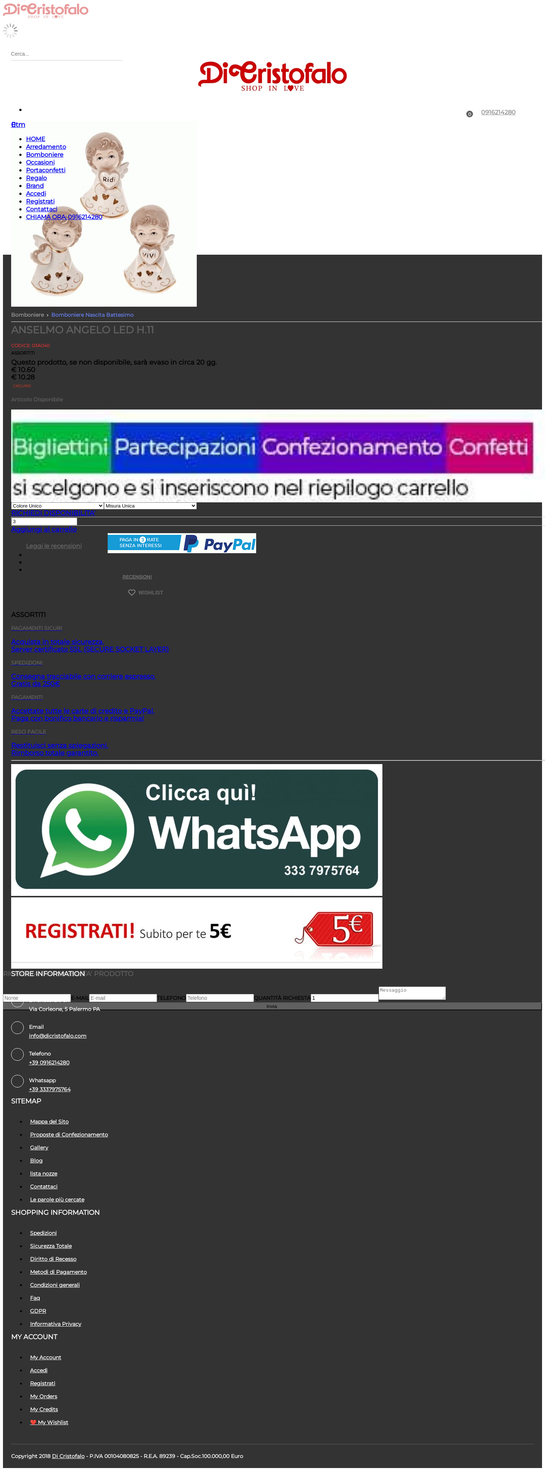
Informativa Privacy (55, 1324)
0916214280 (498, 112)
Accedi (36, 193)
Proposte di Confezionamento (69, 1134)
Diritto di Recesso (53, 1259)
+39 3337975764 (50, 1089)
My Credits (44, 1409)
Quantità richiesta (282, 1000)
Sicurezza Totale (51, 1246)
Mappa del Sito (49, 1121)
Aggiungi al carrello (43, 529)
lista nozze (43, 1173)
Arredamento (46, 146)
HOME (35, 139)
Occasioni (40, 162)
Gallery (39, 1147)
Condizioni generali (55, 1285)
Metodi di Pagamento (58, 1272)
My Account (45, 1357)
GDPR (38, 1311)
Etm (18, 125)
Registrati (40, 201)
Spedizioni (43, 1233)
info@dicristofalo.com (58, 1036)
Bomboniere (44, 154)
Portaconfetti (45, 170)
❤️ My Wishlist (49, 1422)
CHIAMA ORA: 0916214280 (64, 217)
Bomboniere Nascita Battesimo (92, 315)
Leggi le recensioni (54, 545)
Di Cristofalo (68, 1456)
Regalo (36, 178)
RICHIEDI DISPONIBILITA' (53, 513)
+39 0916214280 (49, 1062)
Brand (35, 185)
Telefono (171, 1000)
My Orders (43, 1396)
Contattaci (41, 209)
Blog (36, 1160)
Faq (35, 1298)
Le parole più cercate (57, 1199)
